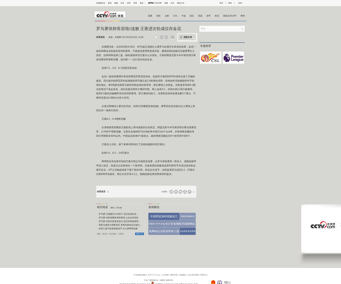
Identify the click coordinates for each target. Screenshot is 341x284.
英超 (200, 16)
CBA (175, 16)
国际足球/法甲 (229, 16)
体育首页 (101, 191)
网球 (243, 16)
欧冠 (217, 16)
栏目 (172, 3)
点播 (167, 16)
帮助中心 (204, 275)
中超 (183, 16)
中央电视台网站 (140, 275)
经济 (122, 3)
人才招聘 (165, 275)
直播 (166, 3)
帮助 (230, 3)
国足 (192, 16)
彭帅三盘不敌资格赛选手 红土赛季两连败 (118, 228)
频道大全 (180, 3)
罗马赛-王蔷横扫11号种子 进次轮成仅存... (118, 214)
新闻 (109, 3)
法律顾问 (182, 275)
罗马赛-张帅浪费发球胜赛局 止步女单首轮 (118, 217)
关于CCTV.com (154, 275)
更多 (141, 3)
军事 (135, 3)
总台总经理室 (193, 275)
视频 (116, 3)
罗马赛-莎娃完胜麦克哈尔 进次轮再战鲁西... (119, 221)
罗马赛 (119, 208)
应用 (240, 3)
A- (161, 37)
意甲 (208, 16)
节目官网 (158, 3)
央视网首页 (100, 3)
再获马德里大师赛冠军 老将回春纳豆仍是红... (120, 225)
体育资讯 (100, 37)
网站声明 (173, 275)
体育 (129, 3)
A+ (166, 37)
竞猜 (158, 16)
